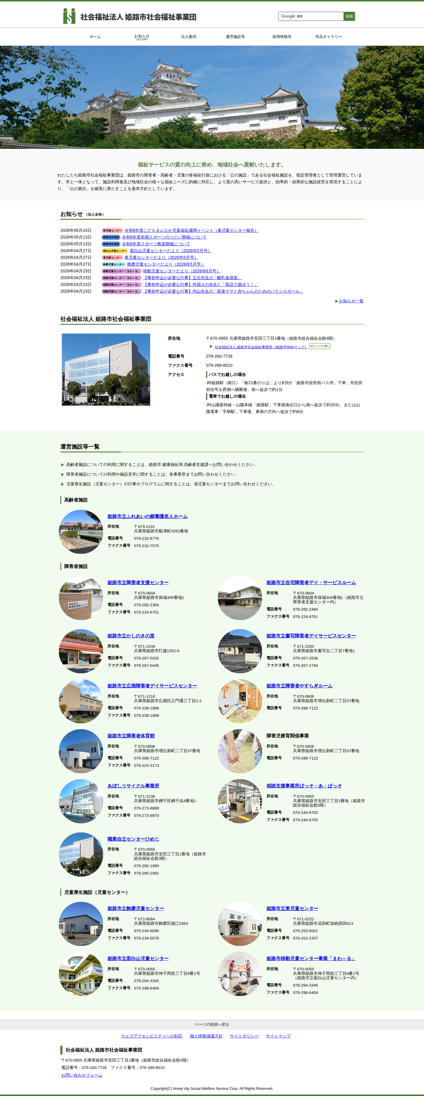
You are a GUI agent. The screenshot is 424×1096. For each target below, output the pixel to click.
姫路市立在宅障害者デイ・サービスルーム (311, 582)
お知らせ (142, 37)
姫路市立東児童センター (292, 908)
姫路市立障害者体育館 (131, 735)
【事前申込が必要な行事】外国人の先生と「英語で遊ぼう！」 (201, 284)
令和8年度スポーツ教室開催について (156, 243)
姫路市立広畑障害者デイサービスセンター (152, 685)
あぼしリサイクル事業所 (133, 785)
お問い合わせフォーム (81, 1075)
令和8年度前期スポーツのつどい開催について (164, 237)
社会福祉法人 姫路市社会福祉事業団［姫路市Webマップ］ (273, 347)
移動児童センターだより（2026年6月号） (182, 271)
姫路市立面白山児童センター (138, 958)
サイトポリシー (244, 1036)
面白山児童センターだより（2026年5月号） (171, 250)
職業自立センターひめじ (133, 839)
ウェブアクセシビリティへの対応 (152, 1036)
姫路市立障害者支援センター (138, 582)
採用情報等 (282, 36)
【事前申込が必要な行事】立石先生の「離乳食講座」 (192, 277)
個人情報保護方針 (206, 1036)
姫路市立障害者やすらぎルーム (299, 685)
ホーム (95, 36)
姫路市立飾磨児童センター (135, 908)
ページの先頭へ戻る (212, 1024)
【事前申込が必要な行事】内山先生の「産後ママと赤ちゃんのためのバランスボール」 (223, 291)
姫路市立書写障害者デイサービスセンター (311, 635)
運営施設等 (235, 36)
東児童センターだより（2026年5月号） (161, 257)
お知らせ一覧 (351, 301)
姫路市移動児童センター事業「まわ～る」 (311, 958)
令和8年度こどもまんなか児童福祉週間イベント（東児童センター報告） (192, 230)
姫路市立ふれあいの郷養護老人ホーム (147, 516)
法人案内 (188, 36)
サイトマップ (278, 1036)
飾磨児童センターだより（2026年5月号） (166, 264)
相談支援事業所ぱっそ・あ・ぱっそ (304, 785)
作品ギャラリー (328, 36)
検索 (349, 16)
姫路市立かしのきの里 (131, 635)
